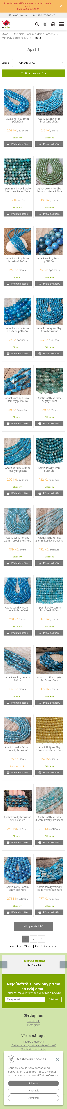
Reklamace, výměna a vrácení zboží (33, 1045)
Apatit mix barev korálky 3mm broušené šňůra (17, 190)
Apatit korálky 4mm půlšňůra (49, 469)
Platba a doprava (33, 1041)
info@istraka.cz (21, 15)
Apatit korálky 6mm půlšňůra (17, 120)
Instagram (33, 1025)
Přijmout (33, 1083)
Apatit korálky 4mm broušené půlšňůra (17, 330)
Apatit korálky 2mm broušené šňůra (17, 260)
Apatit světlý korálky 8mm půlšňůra (17, 888)
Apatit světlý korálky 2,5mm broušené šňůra (17, 539)
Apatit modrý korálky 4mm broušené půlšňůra (49, 331)
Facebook (33, 1021)
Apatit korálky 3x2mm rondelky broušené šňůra (17, 610)
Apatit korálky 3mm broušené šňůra (49, 120)
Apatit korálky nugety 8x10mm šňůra (49, 679)
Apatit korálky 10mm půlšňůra (49, 260)
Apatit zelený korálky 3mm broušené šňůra (49, 190)
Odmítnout (33, 1097)
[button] (37, 24)
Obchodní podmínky (33, 1049)
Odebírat (53, 999)
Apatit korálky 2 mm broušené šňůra (49, 609)
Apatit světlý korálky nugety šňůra (49, 399)
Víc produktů (33, 926)
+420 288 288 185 (45, 15)
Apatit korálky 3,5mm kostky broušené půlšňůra (17, 470)
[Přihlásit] (45, 24)
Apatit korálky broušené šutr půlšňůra (17, 818)
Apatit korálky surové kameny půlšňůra (17, 399)
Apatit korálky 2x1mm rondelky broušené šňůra (17, 750)
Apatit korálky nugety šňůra (17, 679)
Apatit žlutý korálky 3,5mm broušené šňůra (49, 749)
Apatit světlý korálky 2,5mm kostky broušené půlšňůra (49, 540)
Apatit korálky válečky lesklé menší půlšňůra (49, 888)
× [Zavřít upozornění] (61, 6)
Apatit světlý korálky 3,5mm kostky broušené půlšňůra (49, 820)
